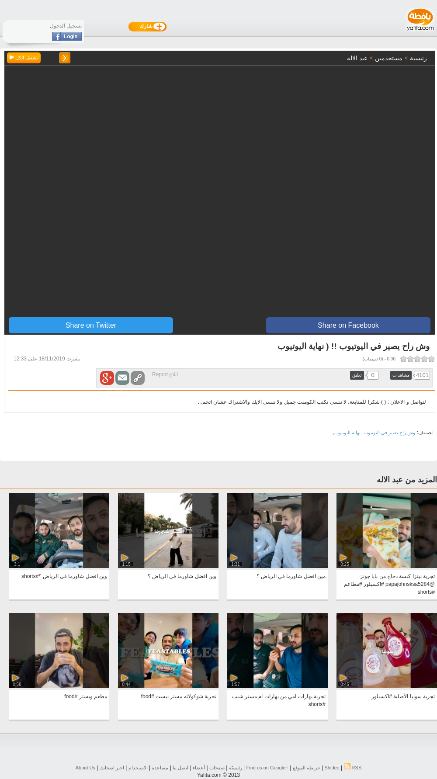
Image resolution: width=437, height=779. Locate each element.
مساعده (160, 767)
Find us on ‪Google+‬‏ (267, 767)
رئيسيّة (235, 767)
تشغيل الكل (24, 57)
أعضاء (199, 767)
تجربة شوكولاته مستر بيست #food (178, 696)
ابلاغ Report (165, 374)
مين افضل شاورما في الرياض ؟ (291, 576)
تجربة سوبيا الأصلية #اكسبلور (403, 696)
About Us (85, 767)
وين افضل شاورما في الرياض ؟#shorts (64, 576)
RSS (353, 767)
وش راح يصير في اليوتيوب (389, 432)
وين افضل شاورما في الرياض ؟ (182, 576)
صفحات (217, 767)
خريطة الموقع (306, 767)
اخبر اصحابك (112, 767)
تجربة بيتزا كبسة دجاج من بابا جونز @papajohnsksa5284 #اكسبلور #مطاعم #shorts (389, 584)
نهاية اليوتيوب (347, 432)
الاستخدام (138, 767)
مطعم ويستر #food (85, 696)
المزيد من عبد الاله (407, 479)
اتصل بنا (180, 767)
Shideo (331, 767)
